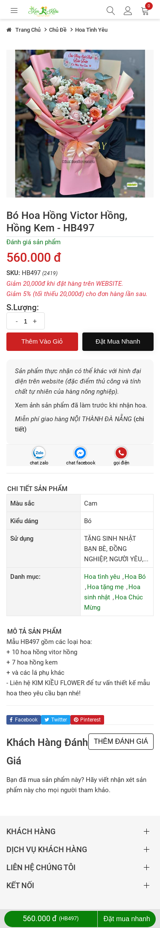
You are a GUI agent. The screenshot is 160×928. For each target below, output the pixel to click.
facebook (24, 720)
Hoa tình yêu (102, 577)
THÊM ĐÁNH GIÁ (121, 741)
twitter (55, 720)
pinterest (87, 720)
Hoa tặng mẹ (105, 587)
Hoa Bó (135, 577)
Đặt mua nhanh (118, 341)
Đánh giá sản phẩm (33, 242)
